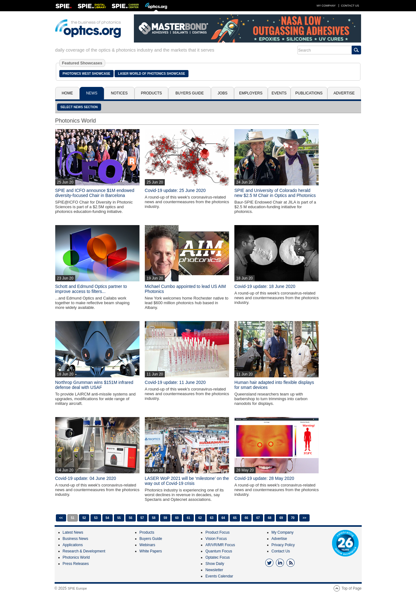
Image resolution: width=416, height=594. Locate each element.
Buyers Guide (189, 93)
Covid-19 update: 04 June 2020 (85, 478)
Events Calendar (219, 576)
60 (177, 518)
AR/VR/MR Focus (220, 545)
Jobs (222, 93)
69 (281, 518)
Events (279, 93)
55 (119, 518)
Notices (119, 93)
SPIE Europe (77, 588)
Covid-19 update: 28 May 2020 (264, 478)
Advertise (344, 93)
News (91, 93)
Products (151, 93)
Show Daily (214, 563)
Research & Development (84, 551)
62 (200, 518)
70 (293, 518)
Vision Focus (216, 538)
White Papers (150, 551)
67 (258, 518)
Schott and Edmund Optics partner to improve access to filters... (91, 289)
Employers (250, 93)
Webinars (147, 545)
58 (153, 518)
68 (269, 518)
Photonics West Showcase (86, 73)
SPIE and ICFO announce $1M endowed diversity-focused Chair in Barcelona (95, 193)
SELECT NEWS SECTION (79, 107)
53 (95, 518)
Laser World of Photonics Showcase (151, 73)
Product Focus (217, 532)
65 (235, 518)
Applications (73, 545)
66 (246, 518)
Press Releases (76, 563)
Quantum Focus (218, 551)
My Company (326, 5)
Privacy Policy (283, 545)
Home (67, 93)
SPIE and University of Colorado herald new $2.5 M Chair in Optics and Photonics (275, 193)
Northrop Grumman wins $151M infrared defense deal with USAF (94, 385)
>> (304, 518)
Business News (75, 538)
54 (107, 518)
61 (188, 518)
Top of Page (351, 588)
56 (130, 518)
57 (142, 518)
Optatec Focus (217, 557)
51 (72, 518)
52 (84, 518)
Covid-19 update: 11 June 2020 (175, 382)
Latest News (73, 532)
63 (211, 518)
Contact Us (350, 5)
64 (223, 518)
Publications (308, 93)
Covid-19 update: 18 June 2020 (264, 286)
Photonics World (76, 557)
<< (61, 518)
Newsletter (214, 570)
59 (165, 518)
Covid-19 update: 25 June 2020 (175, 190)
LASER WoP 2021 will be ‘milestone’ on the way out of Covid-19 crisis (187, 481)
